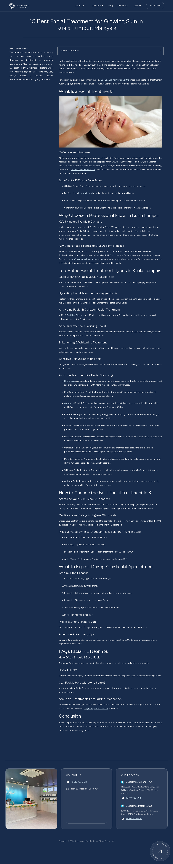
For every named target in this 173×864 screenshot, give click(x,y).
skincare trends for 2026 (83, 169)
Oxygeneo (69, 403)
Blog (110, 5)
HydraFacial (69, 381)
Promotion (123, 5)
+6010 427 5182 (79, 782)
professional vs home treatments (87, 259)
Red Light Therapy (75, 315)
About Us (79, 5)
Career (137, 5)
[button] (159, 51)
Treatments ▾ (96, 5)
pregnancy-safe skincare (96, 708)
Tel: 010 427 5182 (133, 798)
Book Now (155, 6)
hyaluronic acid (85, 193)
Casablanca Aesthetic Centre (115, 80)
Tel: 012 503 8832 (134, 819)
